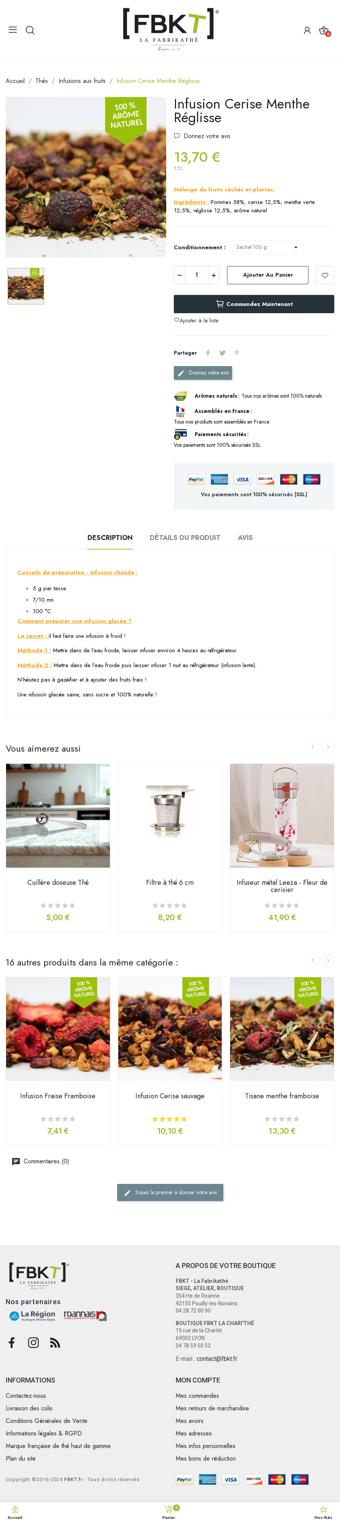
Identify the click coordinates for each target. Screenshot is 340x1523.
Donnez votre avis (206, 136)
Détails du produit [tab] (185, 538)
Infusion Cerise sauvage (170, 1097)
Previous (312, 747)
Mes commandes (197, 1396)
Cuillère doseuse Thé (58, 883)
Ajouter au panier (268, 275)
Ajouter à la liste (325, 275)
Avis (245, 538)
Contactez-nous (26, 1396)
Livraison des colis (29, 1408)
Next (327, 747)
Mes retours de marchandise (212, 1408)
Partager (208, 352)
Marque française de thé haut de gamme (58, 1446)
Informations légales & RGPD (44, 1433)
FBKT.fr (73, 1479)
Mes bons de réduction (206, 1458)
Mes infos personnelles (205, 1446)
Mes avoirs (189, 1421)
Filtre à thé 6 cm (170, 883)
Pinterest (237, 352)
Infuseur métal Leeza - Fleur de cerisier (282, 887)
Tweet (222, 352)
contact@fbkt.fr (217, 1358)
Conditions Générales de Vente (46, 1421)
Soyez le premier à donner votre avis (170, 1192)
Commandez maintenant (254, 304)
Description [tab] (110, 538)
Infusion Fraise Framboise (57, 1097)
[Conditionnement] (268, 247)
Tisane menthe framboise (282, 1097)
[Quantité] (196, 275)
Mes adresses (194, 1433)
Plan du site (21, 1458)
